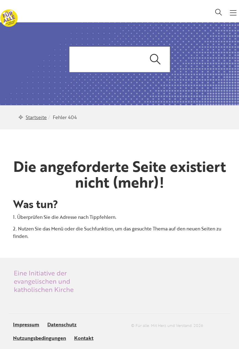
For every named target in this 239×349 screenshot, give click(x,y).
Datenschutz (62, 324)
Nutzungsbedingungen (39, 338)
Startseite (36, 117)
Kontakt (83, 338)
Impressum (26, 324)
